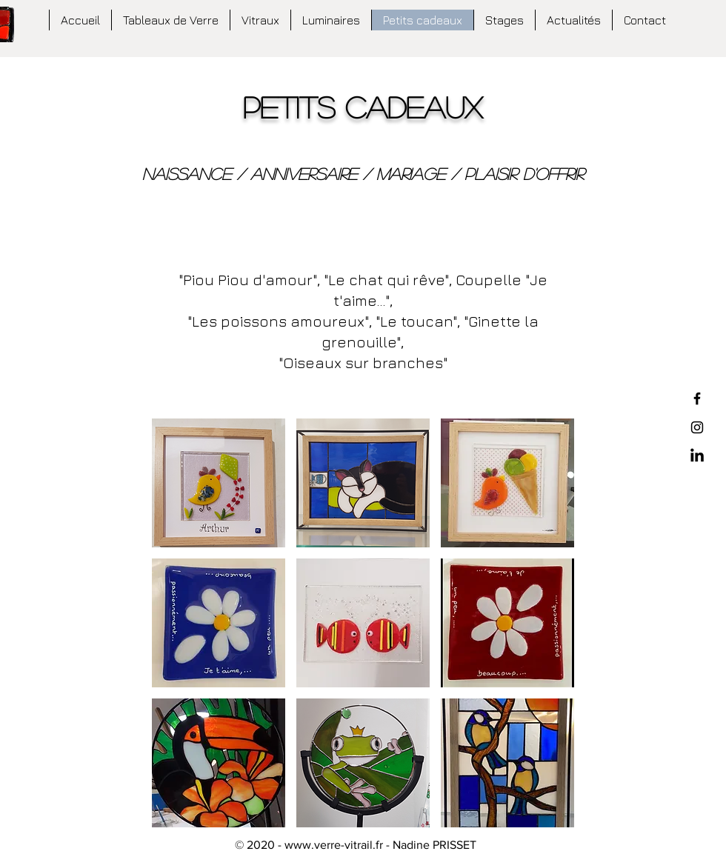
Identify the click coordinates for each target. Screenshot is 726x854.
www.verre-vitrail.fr (333, 844)
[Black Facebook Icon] (697, 398)
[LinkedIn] (697, 456)
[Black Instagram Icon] (697, 427)
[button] (218, 482)
